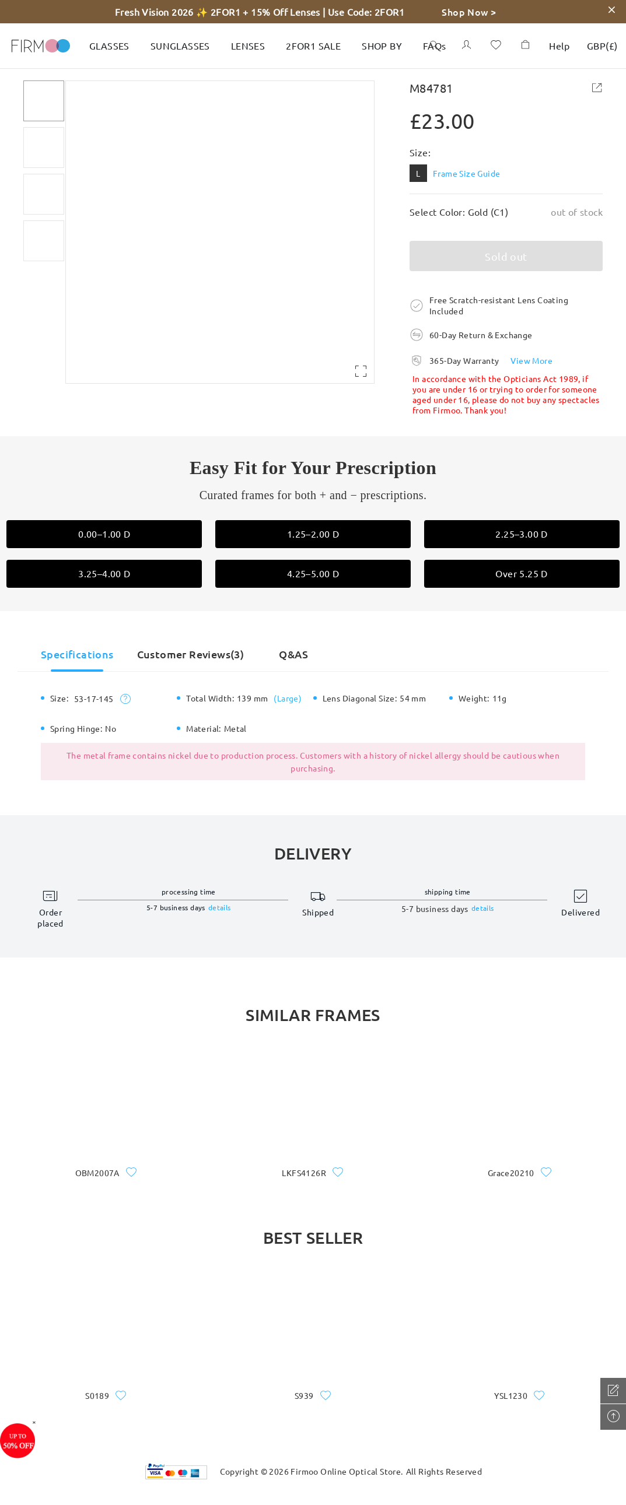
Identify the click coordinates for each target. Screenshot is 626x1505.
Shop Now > (469, 11)
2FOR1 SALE (313, 45)
